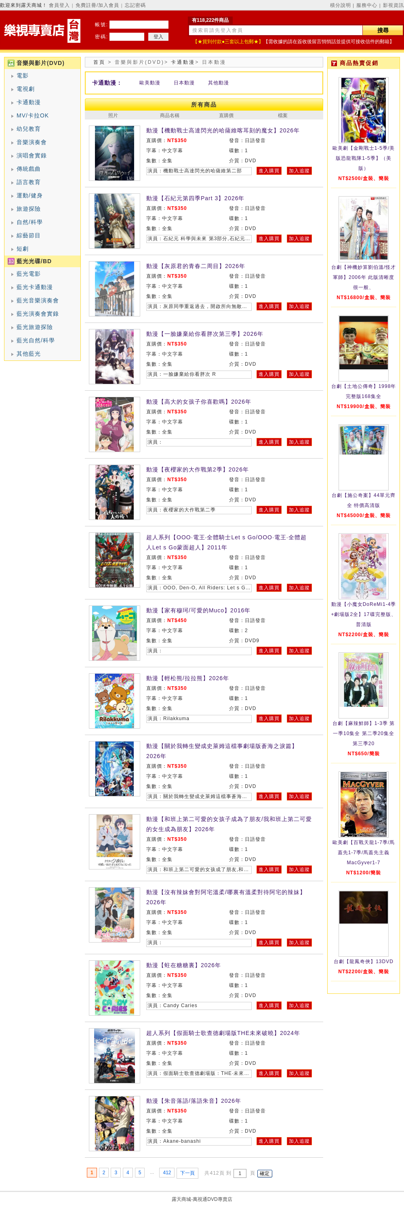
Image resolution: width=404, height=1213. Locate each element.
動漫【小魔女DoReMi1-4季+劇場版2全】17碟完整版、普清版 (363, 614)
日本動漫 (184, 83)
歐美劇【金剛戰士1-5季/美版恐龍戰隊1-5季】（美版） (363, 158)
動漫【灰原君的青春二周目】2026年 (195, 266)
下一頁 (187, 1173)
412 (167, 1172)
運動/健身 (30, 195)
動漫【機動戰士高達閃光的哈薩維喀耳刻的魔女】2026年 (223, 130)
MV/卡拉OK (33, 115)
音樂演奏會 (32, 142)
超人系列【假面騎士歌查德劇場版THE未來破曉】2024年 (223, 1033)
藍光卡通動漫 (35, 287)
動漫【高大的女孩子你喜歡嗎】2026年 (198, 401)
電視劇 (26, 89)
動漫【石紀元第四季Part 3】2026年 (195, 198)
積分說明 (340, 5)
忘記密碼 (135, 5)
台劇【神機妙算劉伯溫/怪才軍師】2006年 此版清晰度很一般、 (363, 277)
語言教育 (29, 182)
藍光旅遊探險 (35, 327)
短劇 (23, 248)
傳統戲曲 (29, 169)
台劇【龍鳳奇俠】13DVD (363, 961)
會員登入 (59, 5)
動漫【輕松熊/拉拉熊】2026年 (187, 678)
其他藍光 (29, 353)
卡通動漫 (29, 102)
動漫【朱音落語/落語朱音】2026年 (193, 1101)
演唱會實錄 (32, 155)
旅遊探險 (29, 208)
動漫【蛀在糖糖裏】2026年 (183, 965)
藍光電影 (29, 273)
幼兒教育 (29, 129)
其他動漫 (218, 83)
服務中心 (366, 5)
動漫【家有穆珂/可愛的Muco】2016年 (198, 610)
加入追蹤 (299, 171)
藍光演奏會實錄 (38, 313)
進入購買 (269, 171)
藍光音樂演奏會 (38, 300)
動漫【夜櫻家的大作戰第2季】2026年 (197, 469)
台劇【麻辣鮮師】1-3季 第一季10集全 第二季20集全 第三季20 (363, 733)
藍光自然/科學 (36, 340)
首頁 (99, 62)
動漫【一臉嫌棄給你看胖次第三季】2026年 (204, 334)
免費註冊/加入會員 (97, 5)
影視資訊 (393, 5)
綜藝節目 (29, 235)
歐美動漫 (149, 83)
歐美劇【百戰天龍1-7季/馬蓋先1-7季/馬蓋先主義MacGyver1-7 (363, 852)
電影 (23, 75)
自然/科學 (30, 222)
